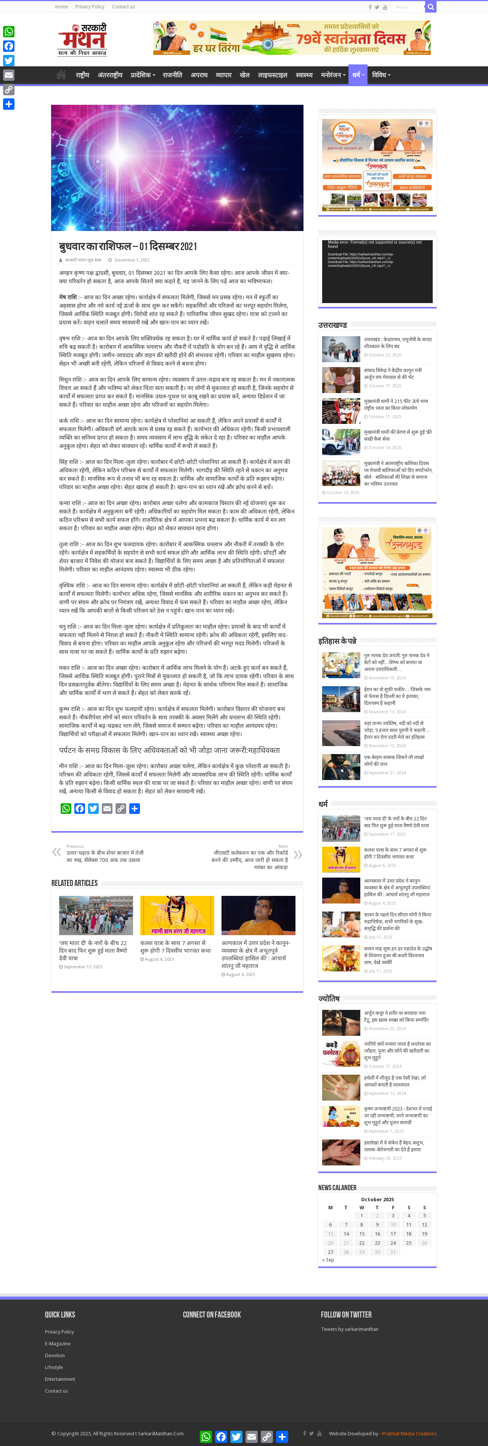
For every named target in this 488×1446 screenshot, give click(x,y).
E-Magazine (58, 1343)
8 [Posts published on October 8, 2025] (361, 1225)
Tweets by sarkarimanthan (350, 1329)
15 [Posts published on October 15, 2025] (361, 1234)
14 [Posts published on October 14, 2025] (346, 1234)
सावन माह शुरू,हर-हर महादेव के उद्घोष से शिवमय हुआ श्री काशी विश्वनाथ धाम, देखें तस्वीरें (398, 955)
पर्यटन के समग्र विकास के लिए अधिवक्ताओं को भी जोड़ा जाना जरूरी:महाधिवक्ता (169, 750)
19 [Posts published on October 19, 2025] (424, 1234)
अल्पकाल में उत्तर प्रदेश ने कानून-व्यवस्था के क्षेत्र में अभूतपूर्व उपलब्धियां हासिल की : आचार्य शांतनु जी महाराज (397, 887)
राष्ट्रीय (82, 75)
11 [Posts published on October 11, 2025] (408, 1225)
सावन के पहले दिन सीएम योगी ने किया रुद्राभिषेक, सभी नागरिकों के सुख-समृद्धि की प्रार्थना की (397, 921)
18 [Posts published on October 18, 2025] (408, 1234)
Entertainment (60, 1379)
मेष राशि (68, 297)
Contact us (123, 7)
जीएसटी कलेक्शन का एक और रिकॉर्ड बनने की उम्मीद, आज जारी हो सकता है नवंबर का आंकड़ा (249, 857)
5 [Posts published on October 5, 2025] (424, 1215)
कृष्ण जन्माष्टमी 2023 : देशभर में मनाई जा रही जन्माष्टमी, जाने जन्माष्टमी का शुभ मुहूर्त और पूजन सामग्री (398, 1115)
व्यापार (223, 75)
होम (61, 74)
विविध (379, 75)
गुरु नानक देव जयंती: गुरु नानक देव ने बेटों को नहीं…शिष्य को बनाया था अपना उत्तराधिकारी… (396, 662)
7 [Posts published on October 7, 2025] (346, 1225)
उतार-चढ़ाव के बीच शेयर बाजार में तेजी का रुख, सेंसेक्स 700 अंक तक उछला (106, 853)
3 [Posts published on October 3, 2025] (393, 1215)
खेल (245, 75)
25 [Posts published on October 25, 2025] (408, 1243)
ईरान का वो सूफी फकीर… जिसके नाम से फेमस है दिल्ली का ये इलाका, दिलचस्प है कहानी (397, 696)
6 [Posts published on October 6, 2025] (330, 1225)
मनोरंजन (331, 75)
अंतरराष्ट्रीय (110, 75)
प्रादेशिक (141, 75)
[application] (377, 271)
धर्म (356, 75)
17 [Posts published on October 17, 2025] (393, 1234)
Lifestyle (54, 1367)
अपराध (199, 75)
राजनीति (172, 75)
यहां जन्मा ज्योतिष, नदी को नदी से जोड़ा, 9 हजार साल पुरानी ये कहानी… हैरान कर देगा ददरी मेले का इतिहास (397, 730)
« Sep (328, 1260)
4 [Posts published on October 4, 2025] (409, 1215)
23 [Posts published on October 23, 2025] (377, 1243)
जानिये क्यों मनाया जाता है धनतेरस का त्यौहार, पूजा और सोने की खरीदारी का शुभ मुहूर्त (397, 1051)
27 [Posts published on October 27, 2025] (330, 1252)
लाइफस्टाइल (272, 75)
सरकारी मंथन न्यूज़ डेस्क (83, 260)
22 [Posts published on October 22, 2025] (361, 1243)
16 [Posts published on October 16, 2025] (377, 1234)
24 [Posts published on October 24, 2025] (393, 1243)
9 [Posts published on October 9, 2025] (377, 1225)
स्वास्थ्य (304, 75)
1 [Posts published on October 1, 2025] (361, 1215)
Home (61, 7)
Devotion (55, 1355)
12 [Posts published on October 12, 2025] (424, 1225)
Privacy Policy (89, 7)
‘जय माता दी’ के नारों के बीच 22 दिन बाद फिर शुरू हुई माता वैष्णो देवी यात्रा (93, 951)
